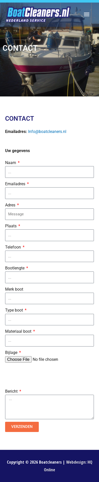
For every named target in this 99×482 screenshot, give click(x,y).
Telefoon (13, 247)
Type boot (14, 310)
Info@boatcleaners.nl (47, 131)
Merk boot (14, 289)
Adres (10, 205)
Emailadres (15, 183)
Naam (11, 162)
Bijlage (11, 352)
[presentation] (44, 375)
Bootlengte (15, 268)
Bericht (12, 391)
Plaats (11, 226)
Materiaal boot (18, 331)
